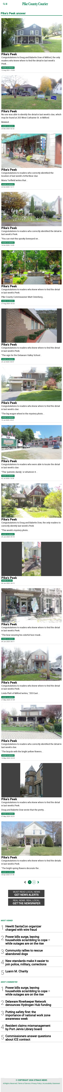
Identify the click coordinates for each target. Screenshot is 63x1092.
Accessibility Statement (51, 1083)
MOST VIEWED (7, 920)
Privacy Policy (36, 1083)
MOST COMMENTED (9, 982)
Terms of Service (24, 1083)
